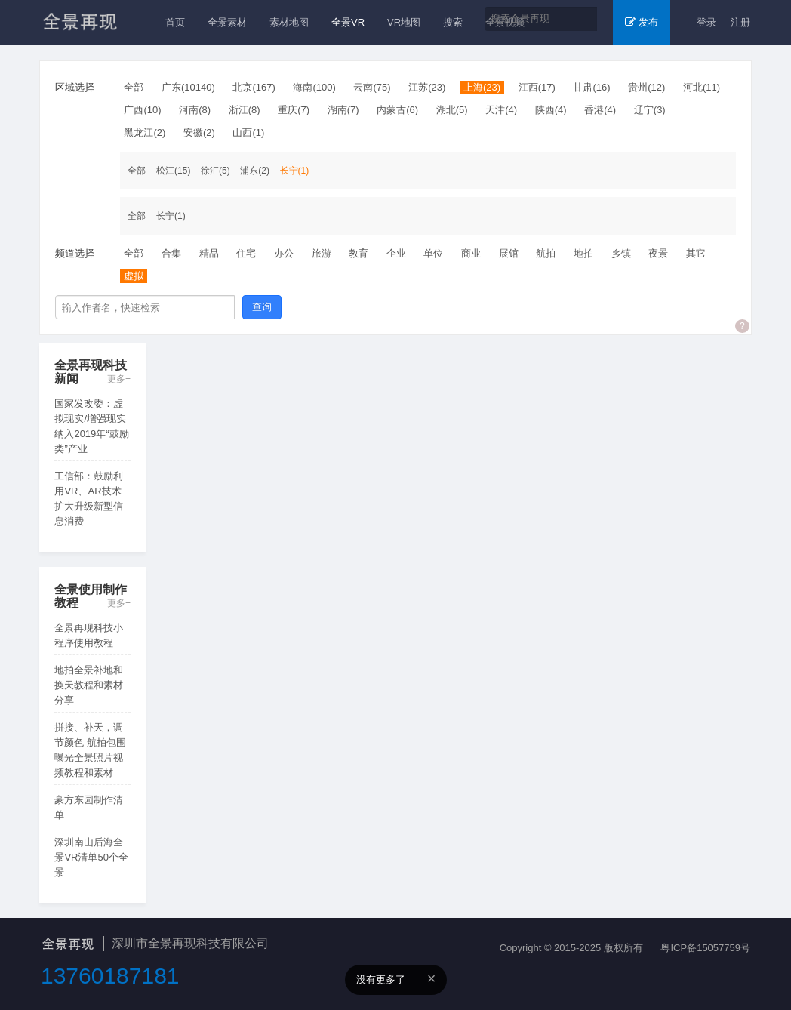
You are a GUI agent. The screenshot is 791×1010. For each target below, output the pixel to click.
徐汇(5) (215, 170)
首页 (175, 22)
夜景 (658, 253)
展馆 (509, 253)
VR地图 (403, 22)
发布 (641, 22)
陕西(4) (551, 109)
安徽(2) (199, 132)
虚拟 (133, 276)
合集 (171, 253)
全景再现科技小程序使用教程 (88, 635)
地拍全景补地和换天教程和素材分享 (88, 685)
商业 (471, 253)
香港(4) (600, 109)
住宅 (246, 253)
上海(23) (481, 87)
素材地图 (289, 22)
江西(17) (537, 87)
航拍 (546, 253)
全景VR (348, 22)
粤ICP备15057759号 (705, 947)
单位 (433, 253)
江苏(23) (426, 87)
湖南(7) (343, 109)
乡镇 (621, 253)
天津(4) (501, 109)
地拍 (583, 253)
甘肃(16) (591, 87)
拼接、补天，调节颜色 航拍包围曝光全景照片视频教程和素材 (90, 750)
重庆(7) (293, 109)
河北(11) (701, 87)
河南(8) (195, 109)
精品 (209, 253)
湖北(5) (452, 109)
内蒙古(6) (397, 109)
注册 (740, 22)
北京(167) (253, 87)
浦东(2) (254, 170)
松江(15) (173, 170)
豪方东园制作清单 (88, 807)
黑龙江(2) (144, 132)
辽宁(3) (650, 109)
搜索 (453, 22)
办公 (284, 253)
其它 (696, 253)
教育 (358, 253)
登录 (706, 22)
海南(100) (314, 87)
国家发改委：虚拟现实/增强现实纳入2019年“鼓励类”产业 (91, 426)
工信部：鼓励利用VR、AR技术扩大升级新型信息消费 (88, 498)
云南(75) (371, 87)
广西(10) (142, 109)
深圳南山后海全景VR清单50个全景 (91, 857)
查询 (262, 307)
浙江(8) (244, 109)
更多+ (119, 379)
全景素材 (227, 22)
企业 (396, 253)
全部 (133, 87)
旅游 (321, 253)
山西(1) (248, 132)
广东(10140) (188, 87)
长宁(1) (294, 170)
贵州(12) (646, 87)
